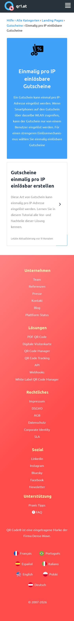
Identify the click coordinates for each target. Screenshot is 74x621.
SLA (37, 436)
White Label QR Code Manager (37, 379)
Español (24, 563)
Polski (50, 574)
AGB (37, 415)
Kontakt (37, 300)
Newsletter (37, 487)
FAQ (37, 512)
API (37, 365)
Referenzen (37, 286)
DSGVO (37, 408)
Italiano (50, 563)
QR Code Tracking (37, 358)
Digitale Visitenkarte (37, 344)
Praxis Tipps (37, 505)
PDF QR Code (37, 337)
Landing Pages (52, 20)
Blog (37, 308)
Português (49, 553)
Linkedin (37, 458)
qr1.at (16, 6)
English (24, 574)
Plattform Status (37, 315)
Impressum (37, 401)
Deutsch (37, 584)
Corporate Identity (37, 429)
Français (23, 553)
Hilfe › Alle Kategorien (23, 20)
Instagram (37, 465)
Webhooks (37, 372)
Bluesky (37, 473)
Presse (37, 293)
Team (37, 279)
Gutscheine (15, 25)
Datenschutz (37, 422)
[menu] (68, 5)
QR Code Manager (37, 351)
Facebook (37, 480)
